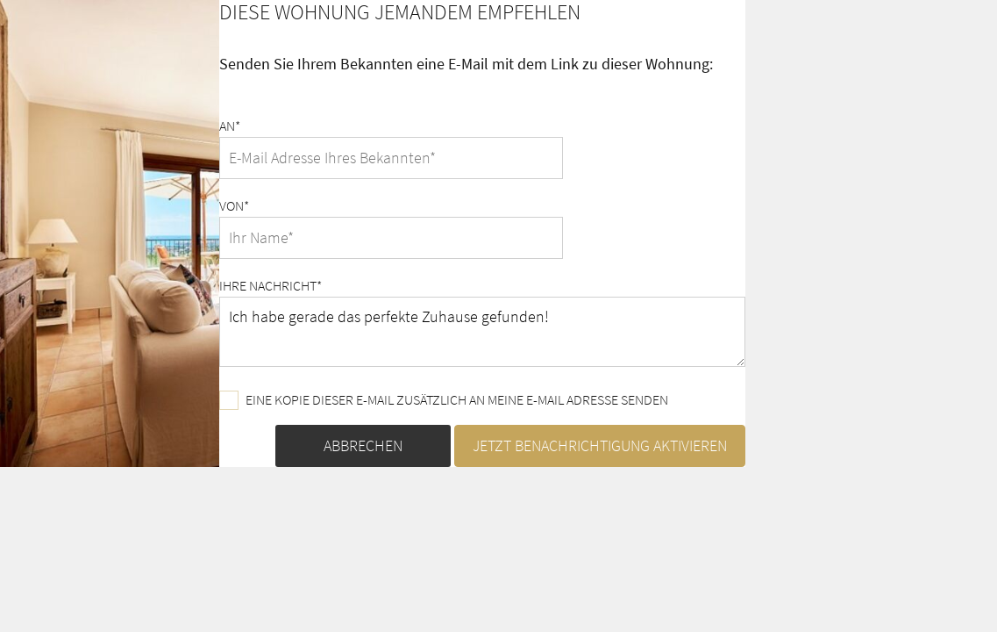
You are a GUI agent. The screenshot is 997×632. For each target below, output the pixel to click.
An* (229, 125)
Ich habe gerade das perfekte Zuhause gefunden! (482, 332)
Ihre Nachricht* (270, 285)
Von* (234, 205)
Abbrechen (363, 445)
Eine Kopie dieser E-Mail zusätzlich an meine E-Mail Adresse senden (443, 400)
